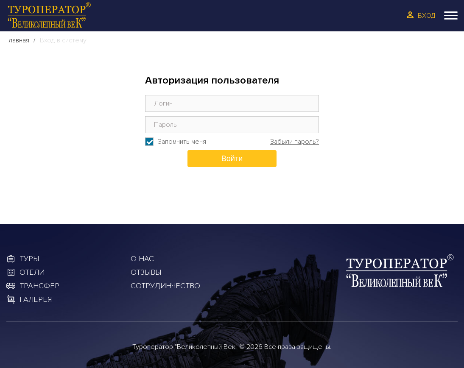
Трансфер (39, 285)
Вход (427, 15)
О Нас (142, 258)
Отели (32, 272)
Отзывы (146, 272)
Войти (232, 158)
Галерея (36, 299)
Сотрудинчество (165, 285)
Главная (17, 40)
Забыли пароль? (294, 141)
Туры (29, 258)
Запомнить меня (182, 141)
